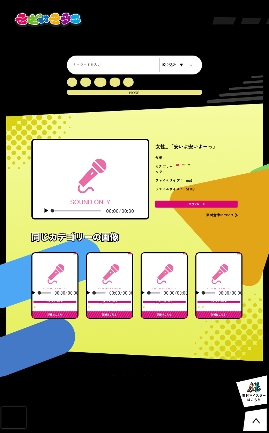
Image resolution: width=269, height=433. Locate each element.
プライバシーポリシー (179, 425)
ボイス (184, 170)
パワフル (204, 170)
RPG (131, 82)
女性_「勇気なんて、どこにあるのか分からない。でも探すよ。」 (109, 326)
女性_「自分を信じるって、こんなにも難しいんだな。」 (164, 326)
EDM (89, 82)
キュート (205, 337)
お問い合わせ (151, 425)
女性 (223, 170)
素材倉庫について (87, 425)
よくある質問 (128, 425)
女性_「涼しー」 (218, 320)
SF (147, 82)
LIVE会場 (110, 82)
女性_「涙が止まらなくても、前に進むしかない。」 (55, 326)
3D (73, 82)
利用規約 (109, 425)
